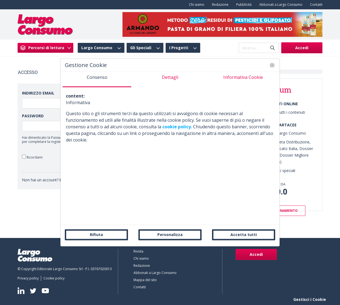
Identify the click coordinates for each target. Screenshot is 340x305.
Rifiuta (96, 234)
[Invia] (272, 48)
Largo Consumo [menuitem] (96, 47)
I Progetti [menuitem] (178, 47)
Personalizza (170, 234)
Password (33, 115)
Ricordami (32, 157)
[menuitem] (195, 4)
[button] (272, 65)
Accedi (301, 47)
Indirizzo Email (38, 93)
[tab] (96, 79)
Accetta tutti (243, 234)
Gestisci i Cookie (309, 299)
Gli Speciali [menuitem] (140, 47)
